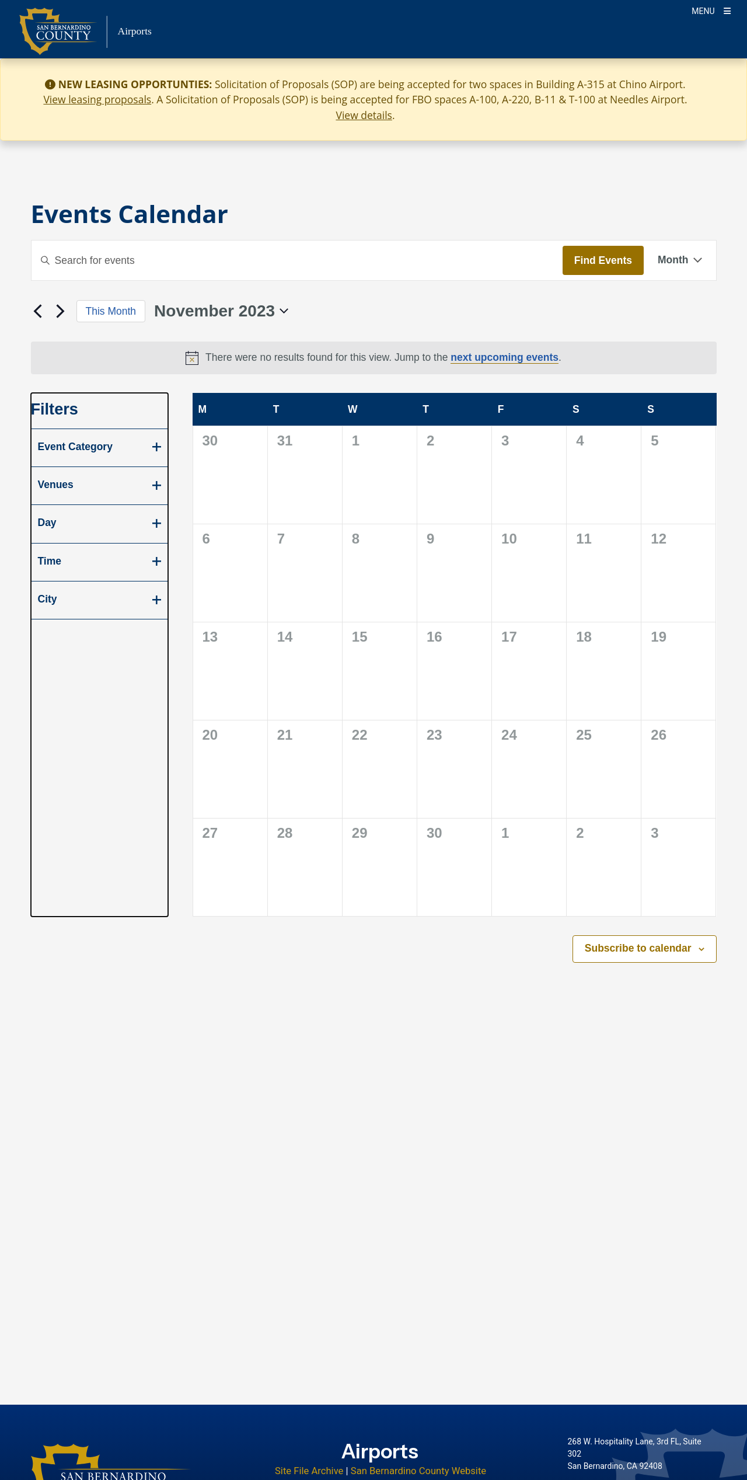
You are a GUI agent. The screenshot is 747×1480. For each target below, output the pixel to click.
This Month (111, 311)
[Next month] (61, 311)
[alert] (374, 358)
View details (364, 115)
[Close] (721, 84)
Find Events (603, 260)
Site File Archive (309, 1470)
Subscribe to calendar (638, 948)
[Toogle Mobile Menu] (711, 10)
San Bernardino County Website (418, 1470)
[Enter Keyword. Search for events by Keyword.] (297, 260)
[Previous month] (38, 311)
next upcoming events (504, 357)
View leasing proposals (97, 99)
